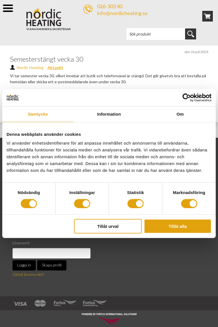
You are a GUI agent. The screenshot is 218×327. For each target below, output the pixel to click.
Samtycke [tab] (38, 113)
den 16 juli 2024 (196, 52)
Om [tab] (180, 113)
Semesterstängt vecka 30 (46, 59)
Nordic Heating (30, 67)
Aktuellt (55, 67)
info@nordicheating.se (122, 13)
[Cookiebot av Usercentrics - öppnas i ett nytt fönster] (186, 97)
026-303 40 (109, 6)
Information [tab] (109, 113)
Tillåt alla (178, 226)
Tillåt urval (108, 226)
